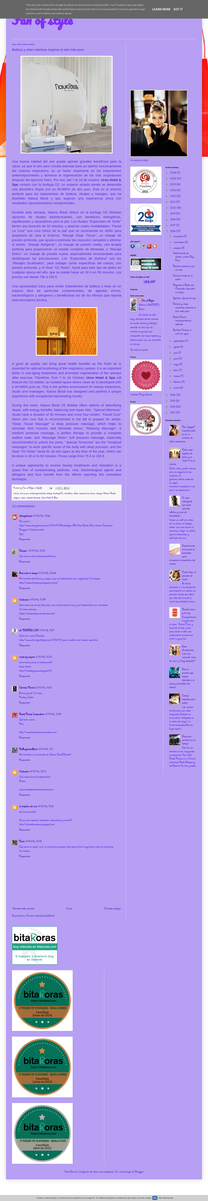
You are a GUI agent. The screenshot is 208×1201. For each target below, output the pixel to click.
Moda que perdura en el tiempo (189, 739)
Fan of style (42, 19)
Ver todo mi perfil (139, 350)
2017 (173, 225)
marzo (177, 376)
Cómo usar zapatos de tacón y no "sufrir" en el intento (182, 457)
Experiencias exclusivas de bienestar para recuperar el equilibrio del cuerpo (182, 554)
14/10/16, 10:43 (34, 841)
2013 (173, 406)
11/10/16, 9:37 (46, 630)
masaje (99, 493)
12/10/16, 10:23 (43, 657)
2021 (173, 202)
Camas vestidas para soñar (188, 699)
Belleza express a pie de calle (183, 267)
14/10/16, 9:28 (45, 806)
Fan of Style (148, 300)
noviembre (179, 242)
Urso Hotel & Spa (100, 378)
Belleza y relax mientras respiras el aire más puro (184, 307)
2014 (173, 401)
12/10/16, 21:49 (53, 714)
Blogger (139, 1171)
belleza (49, 493)
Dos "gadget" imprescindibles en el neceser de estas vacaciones (182, 434)
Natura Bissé (109, 493)
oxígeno (16, 497)
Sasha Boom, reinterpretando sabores (182, 320)
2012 (173, 412)
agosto (177, 347)
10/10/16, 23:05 (47, 573)
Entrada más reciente (23, 908)
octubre (178, 248)
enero (177, 387)
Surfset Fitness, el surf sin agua (182, 331)
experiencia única (87, 493)
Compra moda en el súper (183, 277)
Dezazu (23, 551)
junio (176, 358)
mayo (177, 364)
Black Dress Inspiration (31, 714)
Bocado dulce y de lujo (188, 611)
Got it (178, 9)
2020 (173, 208)
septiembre (179, 341)
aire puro (24, 493)
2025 (173, 178)
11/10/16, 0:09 (37, 599)
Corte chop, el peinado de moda (189, 575)
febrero (178, 382)
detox (76, 493)
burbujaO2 (58, 493)
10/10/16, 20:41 (36, 551)
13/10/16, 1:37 (45, 749)
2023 (173, 190)
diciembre (179, 236)
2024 (173, 184)
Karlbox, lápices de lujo (184, 298)
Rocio (22, 841)
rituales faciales (33, 497)
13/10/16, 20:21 (38, 771)
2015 (173, 395)
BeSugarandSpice (28, 749)
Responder (24, 539)
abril (176, 370)
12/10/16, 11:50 (44, 687)
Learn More (161, 9)
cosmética (68, 493)
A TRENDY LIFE (28, 630)
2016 (173, 231)
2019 (173, 213)
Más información (166, 1198)
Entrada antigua (112, 908)
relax (23, 497)
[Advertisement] (163, 64)
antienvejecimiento (37, 493)
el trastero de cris (28, 806)
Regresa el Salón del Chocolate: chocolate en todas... (184, 288)
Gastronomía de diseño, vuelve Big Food (183, 256)
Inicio (69, 908)
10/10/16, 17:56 (41, 516)
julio (176, 352)
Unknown (24, 599)
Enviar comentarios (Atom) (40, 915)
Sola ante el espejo (28, 573)
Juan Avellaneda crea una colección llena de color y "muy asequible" (182, 653)
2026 (173, 172)
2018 (173, 219)
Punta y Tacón (26, 697)
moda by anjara (27, 657)
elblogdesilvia (25, 516)
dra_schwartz (106, 1171)
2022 (173, 196)
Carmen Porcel (27, 687)
